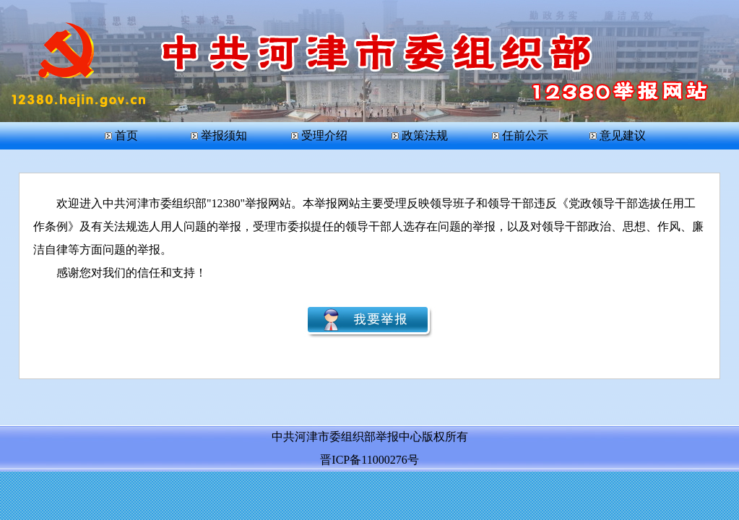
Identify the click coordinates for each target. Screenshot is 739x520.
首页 (125, 135)
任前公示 (520, 135)
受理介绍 (319, 135)
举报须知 (219, 135)
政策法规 (420, 135)
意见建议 (617, 135)
